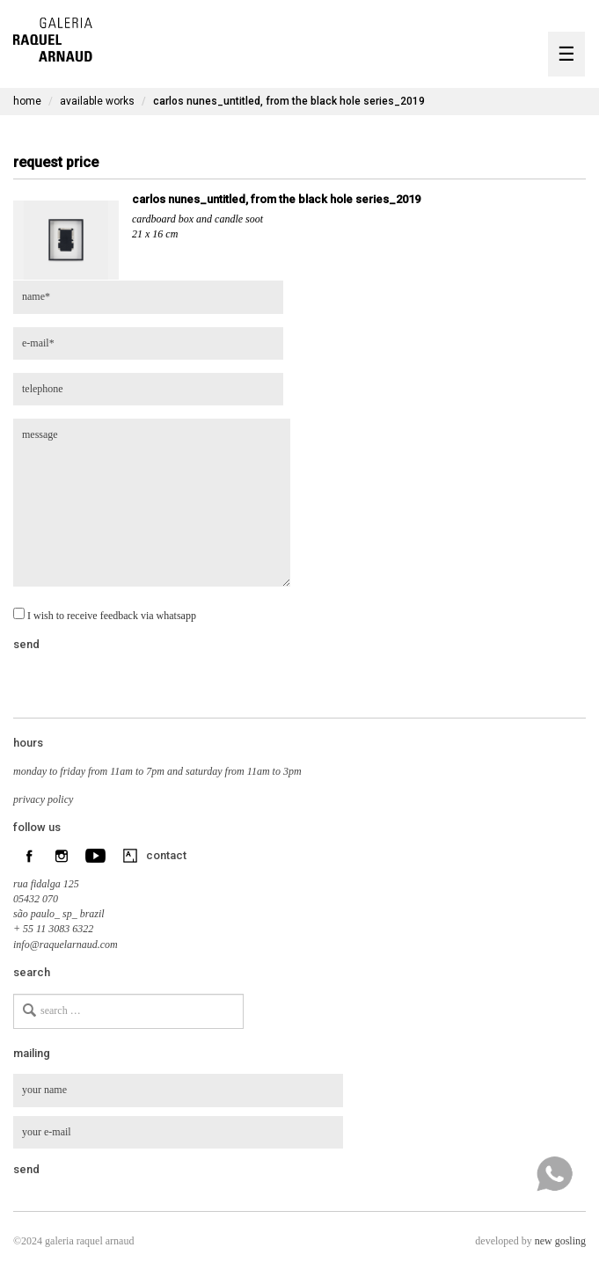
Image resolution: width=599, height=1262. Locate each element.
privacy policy (43, 799)
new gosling (560, 1241)
